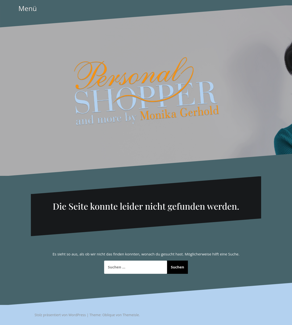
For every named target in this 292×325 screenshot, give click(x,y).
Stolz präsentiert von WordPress (60, 315)
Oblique (108, 315)
